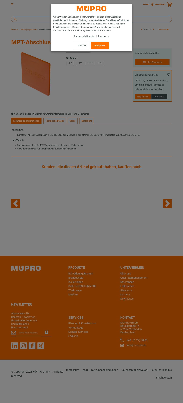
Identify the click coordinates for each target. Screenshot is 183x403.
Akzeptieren (100, 45)
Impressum (103, 36)
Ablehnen (82, 45)
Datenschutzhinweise (84, 36)
